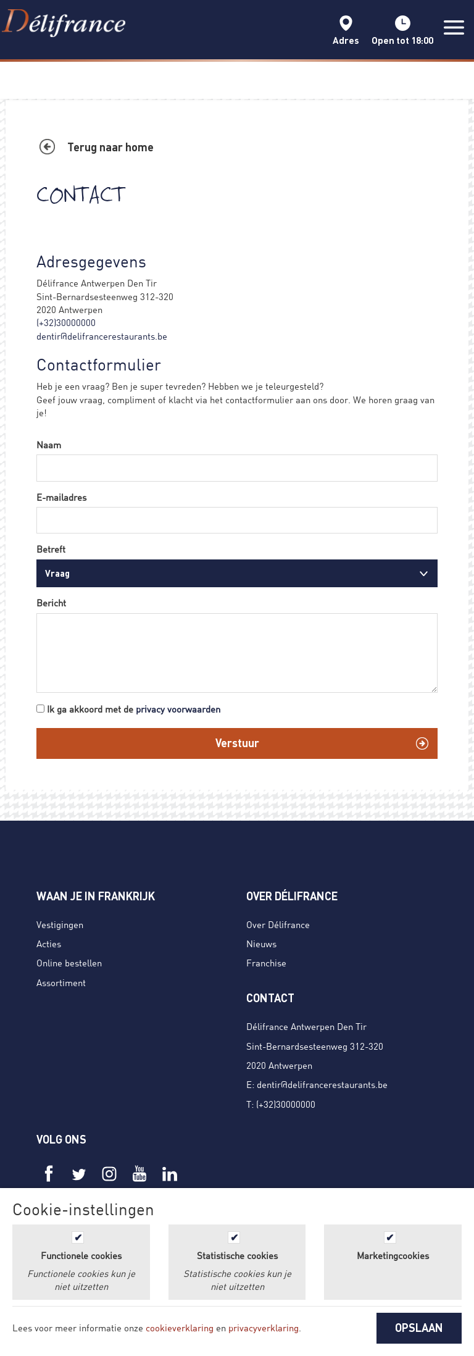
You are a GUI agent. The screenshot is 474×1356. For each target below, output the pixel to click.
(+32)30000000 (66, 322)
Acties (48, 943)
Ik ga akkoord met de (133, 708)
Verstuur (237, 743)
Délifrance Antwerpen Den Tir (306, 1026)
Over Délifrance (278, 924)
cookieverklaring (180, 1327)
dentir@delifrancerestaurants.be (101, 335)
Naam (48, 444)
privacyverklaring (263, 1327)
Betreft (50, 549)
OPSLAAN (419, 1327)
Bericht (51, 602)
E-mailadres (61, 497)
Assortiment (61, 982)
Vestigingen (59, 924)
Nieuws (261, 943)
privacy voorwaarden (178, 708)
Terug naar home (110, 147)
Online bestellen (69, 962)
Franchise (266, 962)
